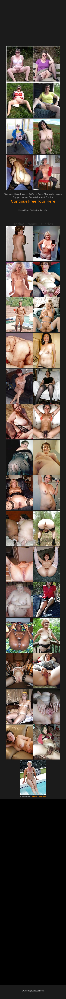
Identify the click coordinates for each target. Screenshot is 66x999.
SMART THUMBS (39, 797)
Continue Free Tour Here (33, 201)
